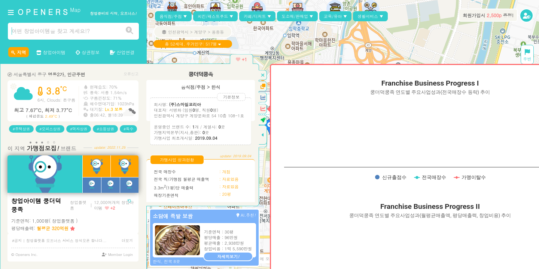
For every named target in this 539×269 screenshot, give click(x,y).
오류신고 (131, 74)
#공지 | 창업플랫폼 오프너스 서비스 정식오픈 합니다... (59, 240)
